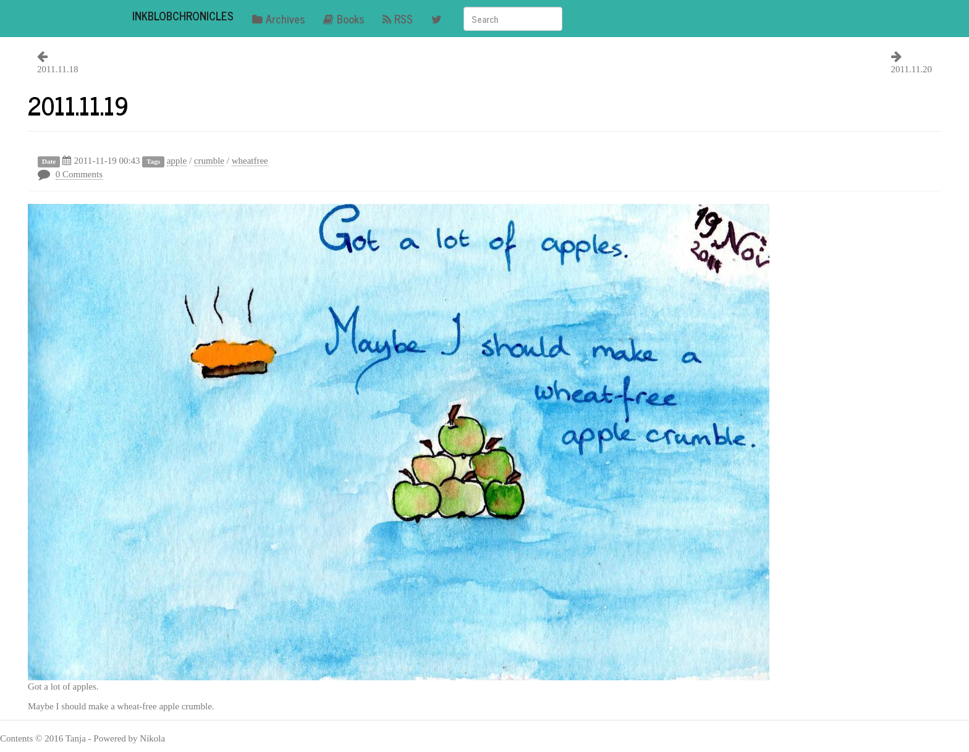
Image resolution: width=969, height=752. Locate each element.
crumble (209, 161)
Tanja (76, 738)
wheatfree (250, 161)
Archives (278, 18)
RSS (398, 18)
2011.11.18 (57, 69)
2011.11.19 (78, 105)
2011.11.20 (911, 69)
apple (177, 161)
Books (343, 18)
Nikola (152, 738)
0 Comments (79, 174)
